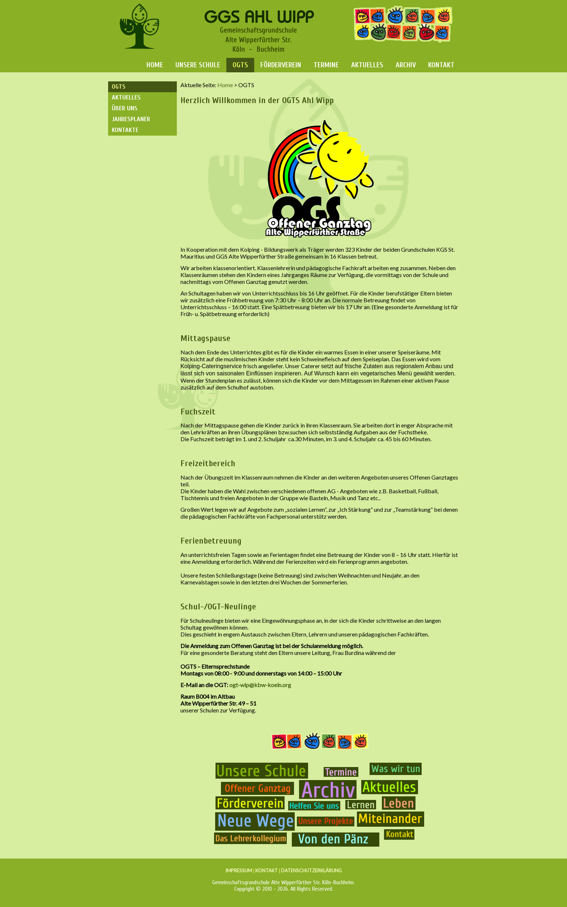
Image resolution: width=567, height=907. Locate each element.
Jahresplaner (131, 119)
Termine (326, 65)
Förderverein (280, 65)
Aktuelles (367, 65)
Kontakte (125, 130)
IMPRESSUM (238, 870)
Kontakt (441, 65)
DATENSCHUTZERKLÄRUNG (311, 870)
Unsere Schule (197, 65)
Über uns (124, 108)
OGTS (240, 65)
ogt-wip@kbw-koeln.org (260, 684)
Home (154, 65)
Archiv (406, 65)
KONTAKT (266, 870)
